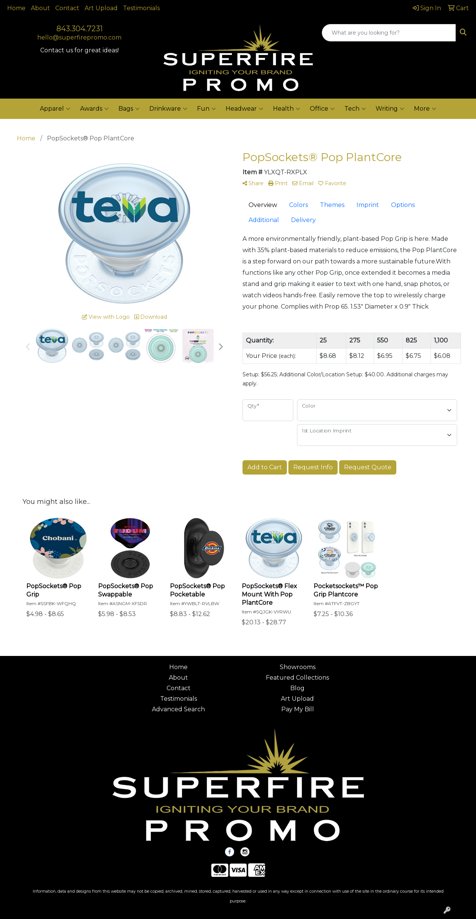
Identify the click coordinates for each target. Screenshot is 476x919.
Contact (67, 8)
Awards (94, 108)
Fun (206, 108)
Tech (355, 108)
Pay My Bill (297, 709)
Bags (128, 108)
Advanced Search (178, 709)
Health (286, 108)
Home (16, 8)
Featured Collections (297, 677)
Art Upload (101, 8)
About (40, 8)
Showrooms (297, 667)
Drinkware (168, 108)
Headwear (244, 108)
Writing (390, 108)
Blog (297, 688)
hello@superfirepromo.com (79, 37)
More (425, 108)
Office (322, 108)
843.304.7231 (79, 28)
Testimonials (141, 8)
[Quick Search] (389, 32)
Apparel (55, 108)
